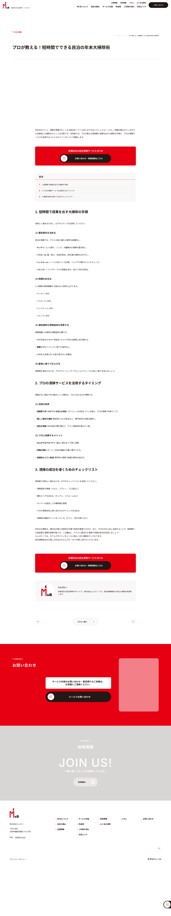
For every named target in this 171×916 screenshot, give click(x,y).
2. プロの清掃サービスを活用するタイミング (58, 235)
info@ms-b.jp (20, 881)
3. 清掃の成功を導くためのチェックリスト (57, 241)
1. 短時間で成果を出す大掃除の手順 (55, 228)
